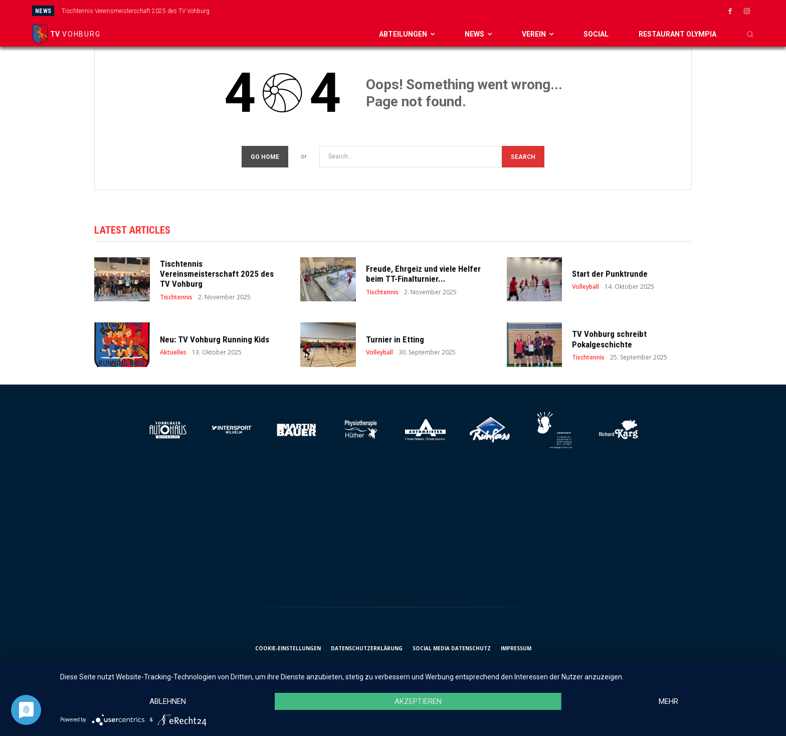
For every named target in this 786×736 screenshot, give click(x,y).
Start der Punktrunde (610, 274)
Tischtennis (176, 297)
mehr (668, 701)
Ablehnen (167, 701)
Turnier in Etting (395, 339)
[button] (749, 34)
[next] (448, 11)
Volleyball (585, 287)
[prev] (432, 11)
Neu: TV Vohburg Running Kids (214, 339)
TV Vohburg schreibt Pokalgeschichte (609, 339)
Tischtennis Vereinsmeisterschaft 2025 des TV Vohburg (136, 11)
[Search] (523, 156)
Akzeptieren (418, 701)
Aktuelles (173, 352)
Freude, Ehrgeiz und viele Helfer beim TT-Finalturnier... (423, 274)
